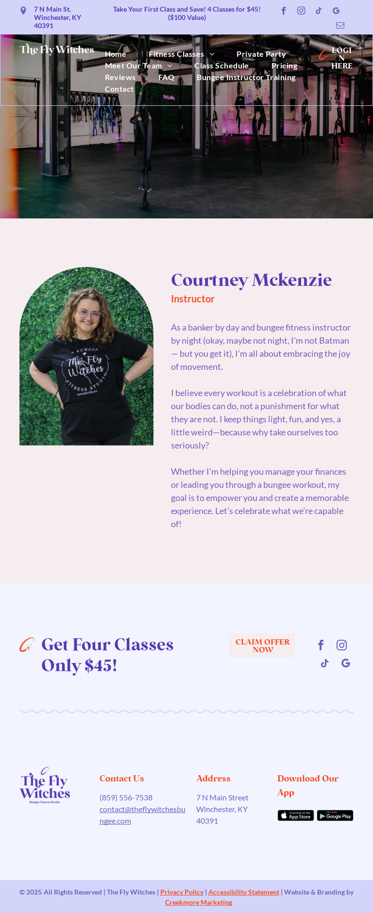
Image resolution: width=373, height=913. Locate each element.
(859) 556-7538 (126, 797)
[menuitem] (116, 54)
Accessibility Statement (243, 892)
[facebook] (284, 12)
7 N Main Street (222, 797)
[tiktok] (319, 12)
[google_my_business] (336, 12)
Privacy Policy (181, 892)
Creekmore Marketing (198, 902)
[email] (340, 26)
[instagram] (301, 12)
